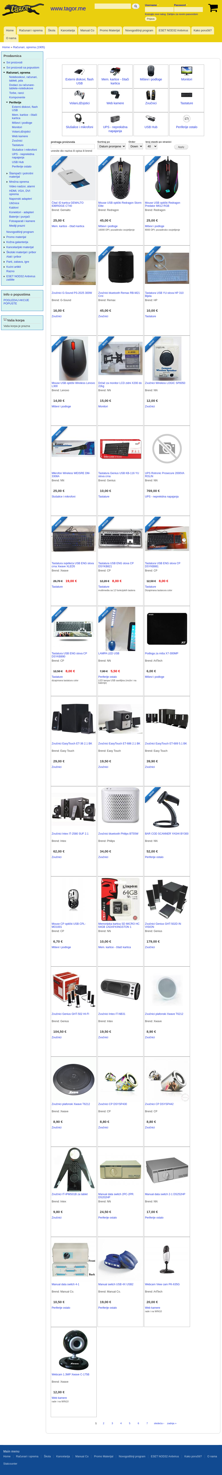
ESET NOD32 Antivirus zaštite (20, 278)
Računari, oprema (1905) (29, 47)
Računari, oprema (18, 72)
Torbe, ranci (16, 93)
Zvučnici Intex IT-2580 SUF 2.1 (70, 833)
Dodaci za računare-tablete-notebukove (22, 86)
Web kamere (115, 103)
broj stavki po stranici (158, 141)
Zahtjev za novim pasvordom (182, 14)
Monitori (186, 79)
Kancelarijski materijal (20, 247)
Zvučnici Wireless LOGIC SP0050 (165, 383)
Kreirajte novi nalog (155, 14)
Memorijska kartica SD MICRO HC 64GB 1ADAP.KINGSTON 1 (119, 925)
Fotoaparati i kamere (22, 221)
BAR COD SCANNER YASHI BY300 (166, 833)
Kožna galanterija (17, 242)
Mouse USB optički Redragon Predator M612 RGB (162, 204)
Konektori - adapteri (21, 212)
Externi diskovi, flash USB (25, 108)
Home (10, 30)
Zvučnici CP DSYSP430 (112, 1104)
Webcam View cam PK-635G (162, 1284)
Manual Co (87, 30)
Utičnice (14, 203)
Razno (10, 271)
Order (132, 141)
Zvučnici (150, 103)
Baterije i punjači (19, 216)
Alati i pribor (13, 256)
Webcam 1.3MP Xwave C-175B (70, 1374)
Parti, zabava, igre (17, 261)
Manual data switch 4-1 (65, 1284)
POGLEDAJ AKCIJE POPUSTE (16, 301)
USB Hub (151, 127)
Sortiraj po (103, 141)
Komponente (17, 97)
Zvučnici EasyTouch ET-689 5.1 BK (166, 743)
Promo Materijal (110, 30)
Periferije (15, 102)
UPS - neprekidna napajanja (162, 496)
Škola (51, 30)
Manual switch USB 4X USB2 (116, 1284)
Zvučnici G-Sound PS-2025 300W (72, 292)
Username (151, 5)
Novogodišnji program (139, 30)
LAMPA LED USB (108, 653)
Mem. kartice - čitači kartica (68, 226)
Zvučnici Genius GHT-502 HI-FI (70, 1014)
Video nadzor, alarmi (22, 186)
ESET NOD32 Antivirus (173, 30)
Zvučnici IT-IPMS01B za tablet (70, 1194)
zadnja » (172, 1423)
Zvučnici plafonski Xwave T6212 (164, 1014)
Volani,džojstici (79, 103)
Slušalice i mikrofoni (79, 127)
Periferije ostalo (187, 127)
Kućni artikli (13, 266)
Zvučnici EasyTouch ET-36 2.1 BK (72, 743)
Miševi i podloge (151, 79)
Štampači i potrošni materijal (21, 175)
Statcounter (10, 1463)
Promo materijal (16, 237)
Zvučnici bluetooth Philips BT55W (118, 833)
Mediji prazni (17, 225)
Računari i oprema (31, 30)
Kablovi (14, 207)
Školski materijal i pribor (21, 252)
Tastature (186, 103)
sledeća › (159, 1423)
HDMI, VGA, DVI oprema (19, 192)
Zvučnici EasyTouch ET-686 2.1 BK (119, 743)
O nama (11, 38)
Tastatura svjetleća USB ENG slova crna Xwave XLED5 (73, 565)
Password (180, 5)
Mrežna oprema (19, 181)
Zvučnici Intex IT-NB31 (111, 1014)
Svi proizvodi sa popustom (22, 67)
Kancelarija (68, 30)
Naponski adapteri (20, 198)
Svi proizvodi (14, 62)
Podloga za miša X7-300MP (161, 653)
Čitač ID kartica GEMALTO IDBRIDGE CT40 (67, 204)
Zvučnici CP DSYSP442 (159, 1104)
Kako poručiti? (203, 30)
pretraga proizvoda (63, 142)
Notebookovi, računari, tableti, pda (23, 78)
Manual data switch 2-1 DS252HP (165, 1194)
